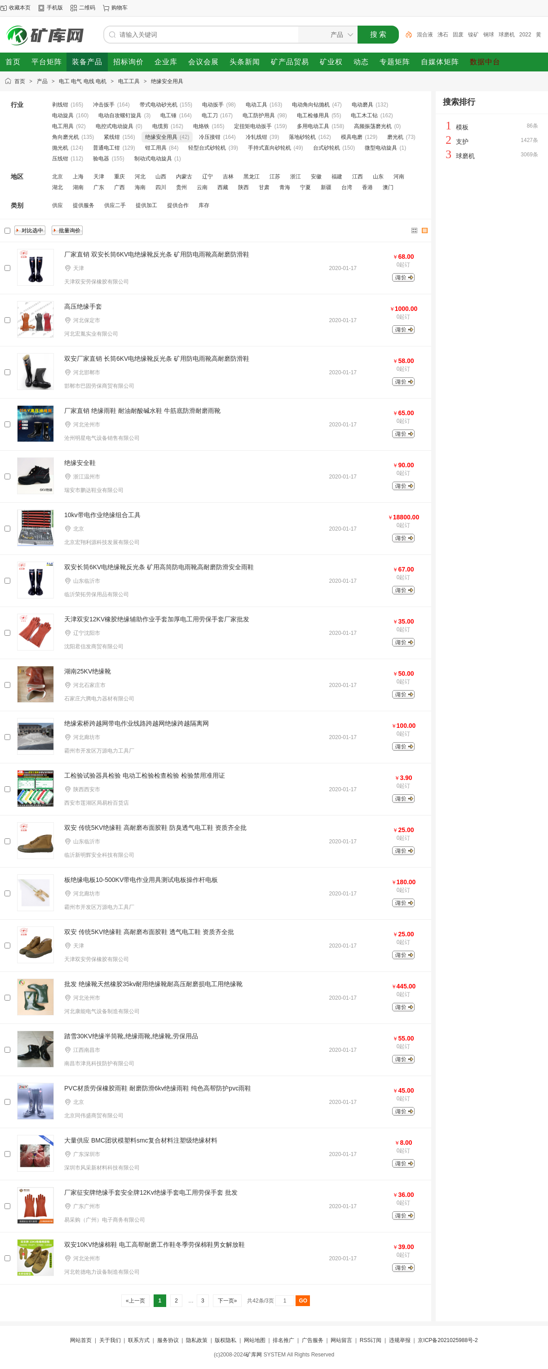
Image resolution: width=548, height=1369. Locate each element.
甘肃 (264, 187)
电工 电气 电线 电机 (82, 81)
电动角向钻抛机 (311, 105)
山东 (378, 176)
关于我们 (110, 1340)
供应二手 (115, 205)
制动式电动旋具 (153, 158)
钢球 (488, 34)
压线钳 (60, 158)
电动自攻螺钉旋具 (119, 115)
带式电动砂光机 (158, 105)
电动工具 (256, 105)
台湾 (346, 187)
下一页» (227, 1301)
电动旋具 (63, 115)
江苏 (275, 176)
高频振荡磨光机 (373, 126)
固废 (458, 34)
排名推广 (283, 1340)
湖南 (78, 187)
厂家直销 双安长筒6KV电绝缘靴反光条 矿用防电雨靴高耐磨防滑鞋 (156, 254)
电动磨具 (362, 105)
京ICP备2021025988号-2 (447, 1340)
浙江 (295, 176)
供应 (57, 205)
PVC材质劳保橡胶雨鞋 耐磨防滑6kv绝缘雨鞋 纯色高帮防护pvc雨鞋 (157, 1088)
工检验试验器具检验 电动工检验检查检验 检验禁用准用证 (144, 775)
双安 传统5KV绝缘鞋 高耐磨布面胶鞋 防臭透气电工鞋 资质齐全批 (155, 827)
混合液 (425, 34)
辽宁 (207, 176)
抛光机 (60, 148)
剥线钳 (60, 105)
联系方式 (139, 1340)
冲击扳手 (104, 105)
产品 (42, 81)
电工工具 (129, 81)
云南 (202, 187)
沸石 (443, 34)
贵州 (181, 187)
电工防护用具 (259, 115)
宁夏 (305, 187)
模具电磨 (351, 137)
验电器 (101, 158)
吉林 (228, 176)
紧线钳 (112, 137)
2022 (525, 34)
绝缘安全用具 (167, 81)
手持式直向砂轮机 (269, 148)
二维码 (87, 7)
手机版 (55, 7)
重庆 (119, 176)
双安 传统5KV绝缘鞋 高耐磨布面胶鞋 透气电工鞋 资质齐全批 (149, 931)
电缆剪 (160, 126)
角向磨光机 (65, 137)
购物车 (119, 7)
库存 (204, 205)
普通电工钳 (106, 148)
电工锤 (168, 115)
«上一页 (135, 1301)
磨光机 (395, 137)
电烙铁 (201, 126)
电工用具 (63, 126)
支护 (462, 141)
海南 (140, 187)
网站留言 (341, 1340)
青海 (284, 187)
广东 (98, 187)
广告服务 (312, 1340)
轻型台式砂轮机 (207, 148)
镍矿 (473, 34)
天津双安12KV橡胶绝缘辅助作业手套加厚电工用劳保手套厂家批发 (156, 619)
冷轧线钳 (256, 137)
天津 (98, 176)
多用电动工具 (313, 126)
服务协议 (168, 1340)
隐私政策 (197, 1340)
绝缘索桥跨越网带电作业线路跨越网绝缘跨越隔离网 (136, 723)
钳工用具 (156, 148)
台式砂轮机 (326, 148)
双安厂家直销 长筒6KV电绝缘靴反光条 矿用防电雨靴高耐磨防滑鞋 (156, 358)
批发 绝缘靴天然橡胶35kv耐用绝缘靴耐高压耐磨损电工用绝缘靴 (153, 984)
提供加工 (146, 205)
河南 (398, 176)
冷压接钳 (210, 137)
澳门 (388, 187)
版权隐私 (225, 1340)
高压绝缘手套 (83, 306)
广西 (119, 187)
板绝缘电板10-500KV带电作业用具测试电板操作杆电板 (141, 879)
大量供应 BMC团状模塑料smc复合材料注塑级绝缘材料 (140, 1140)
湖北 (57, 187)
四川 (160, 187)
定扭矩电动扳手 (253, 126)
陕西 (243, 187)
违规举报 (400, 1340)
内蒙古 (184, 176)
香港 (367, 187)
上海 (78, 176)
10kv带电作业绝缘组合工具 (102, 514)
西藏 (222, 187)
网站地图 (254, 1340)
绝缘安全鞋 (80, 462)
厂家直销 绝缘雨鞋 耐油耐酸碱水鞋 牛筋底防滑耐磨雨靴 (142, 410)
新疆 (326, 187)
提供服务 (83, 205)
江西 (357, 176)
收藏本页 (20, 7)
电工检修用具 (313, 115)
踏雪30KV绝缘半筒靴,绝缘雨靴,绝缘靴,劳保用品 (131, 1036)
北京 (57, 176)
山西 (160, 176)
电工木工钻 (364, 115)
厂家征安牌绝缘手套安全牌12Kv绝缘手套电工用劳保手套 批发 (151, 1192)
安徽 (316, 176)
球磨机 (507, 34)
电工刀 (210, 115)
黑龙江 (251, 176)
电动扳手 (213, 105)
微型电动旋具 (381, 148)
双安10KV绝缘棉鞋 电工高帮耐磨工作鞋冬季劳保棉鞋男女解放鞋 (154, 1244)
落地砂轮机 (302, 137)
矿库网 (254, 1354)
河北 (140, 176)
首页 (19, 81)
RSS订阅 (371, 1340)
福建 (336, 176)
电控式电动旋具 (114, 126)
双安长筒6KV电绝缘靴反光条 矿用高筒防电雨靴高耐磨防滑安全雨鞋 (159, 567)
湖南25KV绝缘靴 (87, 671)
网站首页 (81, 1340)
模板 (462, 127)
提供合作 (178, 205)
